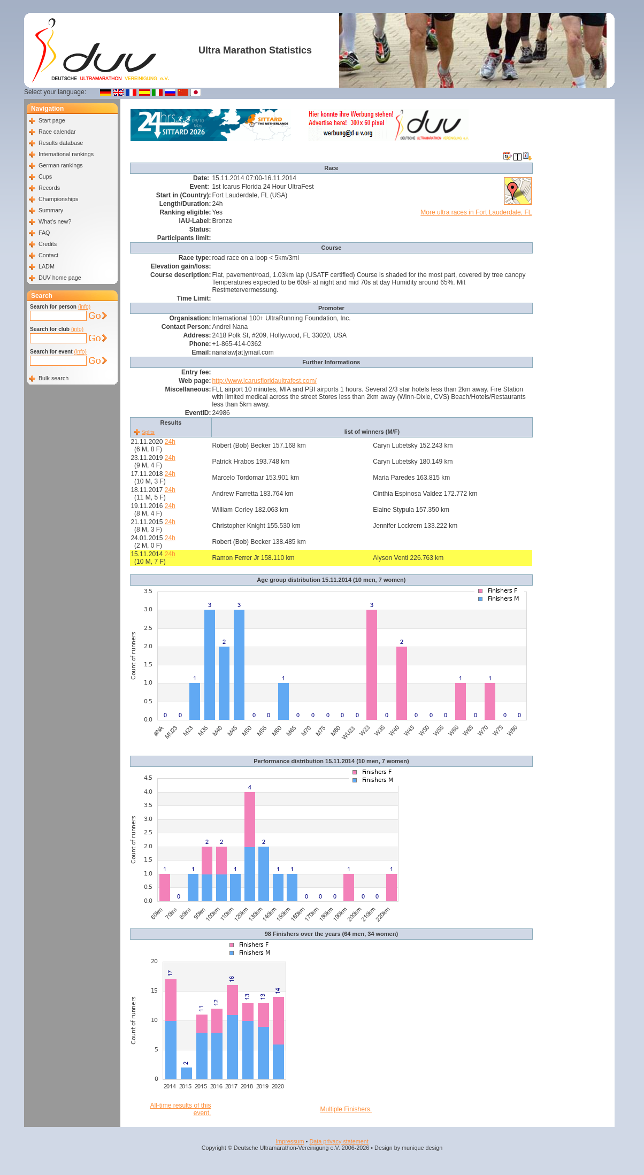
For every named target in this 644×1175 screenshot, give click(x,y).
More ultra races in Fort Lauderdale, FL (476, 212)
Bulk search (53, 378)
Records (49, 188)
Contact (48, 255)
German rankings (61, 165)
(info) (84, 307)
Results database (61, 143)
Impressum (289, 1141)
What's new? (55, 221)
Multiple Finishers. (346, 1109)
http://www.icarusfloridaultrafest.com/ (264, 381)
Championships (58, 199)
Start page (52, 120)
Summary (51, 210)
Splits (148, 432)
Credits (48, 244)
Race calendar (57, 131)
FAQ (44, 232)
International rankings (66, 154)
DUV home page (60, 277)
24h (170, 442)
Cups (45, 176)
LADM (47, 266)
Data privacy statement (338, 1141)
